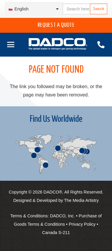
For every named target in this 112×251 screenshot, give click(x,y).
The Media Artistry (81, 200)
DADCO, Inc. (62, 215)
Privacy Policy (82, 224)
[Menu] (9, 44)
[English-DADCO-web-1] (58, 45)
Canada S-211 (56, 232)
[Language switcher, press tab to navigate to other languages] (34, 9)
